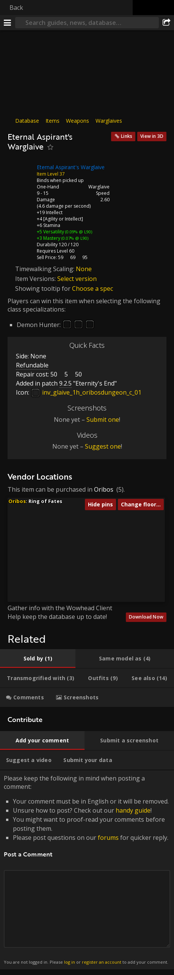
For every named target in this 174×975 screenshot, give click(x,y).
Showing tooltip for (43, 288)
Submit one (102, 419)
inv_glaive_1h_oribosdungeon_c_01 (86, 392)
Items (52, 120)
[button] (64, 558)
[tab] (37, 658)
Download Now (146, 617)
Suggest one (103, 446)
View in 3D (151, 136)
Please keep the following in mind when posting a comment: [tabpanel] (87, 870)
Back (16, 7)
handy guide (133, 810)
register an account (101, 962)
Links (126, 136)
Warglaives (109, 120)
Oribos (103, 489)
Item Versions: (36, 279)
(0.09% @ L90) (78, 231)
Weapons (77, 120)
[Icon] (20, 173)
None (84, 269)
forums (108, 837)
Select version (77, 279)
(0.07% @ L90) (74, 238)
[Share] (166, 22)
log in (69, 962)
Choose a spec (92, 288)
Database (27, 120)
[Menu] (7, 22)
